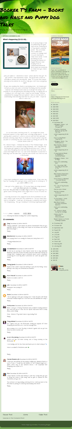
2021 (54, 116)
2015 (54, 256)
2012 (54, 260)
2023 (54, 111)
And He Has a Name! (60, 189)
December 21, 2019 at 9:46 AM (24, 264)
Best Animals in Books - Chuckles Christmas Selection (61, 146)
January (56, 246)
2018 (54, 249)
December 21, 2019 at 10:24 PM (19, 294)
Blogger (48, 425)
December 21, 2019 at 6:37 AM (25, 249)
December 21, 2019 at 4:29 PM (18, 285)
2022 (54, 114)
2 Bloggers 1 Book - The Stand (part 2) (60, 142)
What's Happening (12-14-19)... (61, 170)
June (55, 234)
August (56, 230)
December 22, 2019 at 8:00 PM (28, 359)
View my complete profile (63, 269)
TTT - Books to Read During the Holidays (60, 211)
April (55, 239)
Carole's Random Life (13, 359)
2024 (54, 109)
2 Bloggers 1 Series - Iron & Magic (61, 159)
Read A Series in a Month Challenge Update (61, 219)
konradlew (35, 425)
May (55, 237)
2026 (54, 104)
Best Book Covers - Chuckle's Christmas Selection (60, 203)
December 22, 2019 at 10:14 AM (24, 305)
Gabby (34, 188)
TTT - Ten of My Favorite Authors (61, 186)
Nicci (8, 373)
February (57, 244)
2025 (54, 107)
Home (25, 415)
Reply (8, 231)
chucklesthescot (11, 249)
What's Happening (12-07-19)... (61, 195)
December (57, 122)
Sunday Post (22, 216)
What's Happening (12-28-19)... (61, 134)
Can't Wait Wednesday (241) (60, 162)
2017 (54, 251)
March (56, 241)
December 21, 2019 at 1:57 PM (24, 275)
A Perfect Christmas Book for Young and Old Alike (60, 131)
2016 (54, 253)
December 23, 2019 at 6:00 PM (19, 373)
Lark (8, 285)
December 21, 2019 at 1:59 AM (24, 236)
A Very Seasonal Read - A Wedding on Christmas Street (61, 155)
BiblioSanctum (11, 236)
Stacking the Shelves (13, 216)
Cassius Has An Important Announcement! (59, 215)
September (57, 228)
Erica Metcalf (11, 275)
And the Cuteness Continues (59, 192)
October (57, 225)
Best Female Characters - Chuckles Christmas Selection (61, 175)
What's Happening (32, 216)
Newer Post (7, 415)
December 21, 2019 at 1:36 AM (18, 223)
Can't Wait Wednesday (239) (60, 207)
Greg (8, 223)
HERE (26, 183)
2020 (54, 118)
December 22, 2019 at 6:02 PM (27, 337)
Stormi (9, 294)
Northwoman (11, 305)
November (57, 223)
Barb (61, 266)
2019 (54, 120)
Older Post (43, 415)
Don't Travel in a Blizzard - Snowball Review (61, 179)
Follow (53, 91)
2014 (54, 258)
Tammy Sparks (11, 264)
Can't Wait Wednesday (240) (60, 182)
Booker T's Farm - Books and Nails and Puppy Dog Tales (32, 17)
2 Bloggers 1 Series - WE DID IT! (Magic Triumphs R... (61, 126)
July (55, 232)
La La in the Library (12, 337)
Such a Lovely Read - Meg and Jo (60, 138)
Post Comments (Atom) (17, 418)
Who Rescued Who (23, 188)
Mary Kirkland (11, 321)
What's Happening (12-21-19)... (61, 150)
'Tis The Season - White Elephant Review (60, 199)
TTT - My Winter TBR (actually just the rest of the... (61, 167)
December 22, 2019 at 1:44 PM (24, 321)
